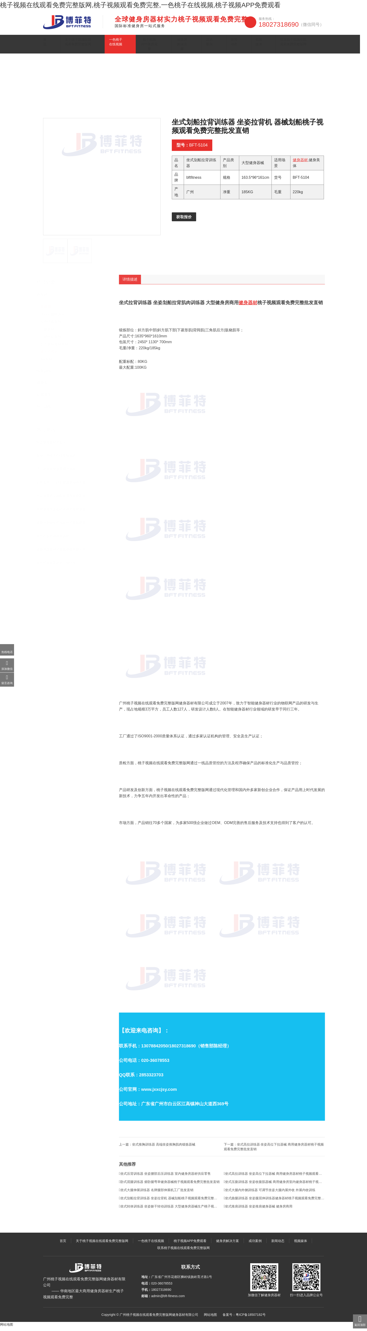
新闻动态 (239, 45)
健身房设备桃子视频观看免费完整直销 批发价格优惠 (66, 553)
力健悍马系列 (53, 341)
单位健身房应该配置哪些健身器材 (63, 500)
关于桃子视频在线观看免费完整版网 (84, 45)
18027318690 (291, 24)
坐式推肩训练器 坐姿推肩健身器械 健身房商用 (265, 1218)
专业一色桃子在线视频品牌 (59, 459)
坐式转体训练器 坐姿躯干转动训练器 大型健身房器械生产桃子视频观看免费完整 (177, 1218)
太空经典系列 (53, 326)
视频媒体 (259, 45)
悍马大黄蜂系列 (55, 318)
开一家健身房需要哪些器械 (59, 473)
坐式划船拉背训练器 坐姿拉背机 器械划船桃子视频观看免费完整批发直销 (177, 1209)
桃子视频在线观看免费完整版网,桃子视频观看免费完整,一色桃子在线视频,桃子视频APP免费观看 (140, 5)
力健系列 (50, 333)
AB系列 (49, 363)
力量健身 (106, 106)
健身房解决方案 (195, 45)
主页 (62, 106)
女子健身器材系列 (57, 348)
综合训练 (46, 375)
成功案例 (219, 45)
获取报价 (184, 222)
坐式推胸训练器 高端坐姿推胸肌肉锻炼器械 (171, 1156)
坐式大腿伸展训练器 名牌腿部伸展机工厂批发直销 (164, 1201)
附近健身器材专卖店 (54, 446)
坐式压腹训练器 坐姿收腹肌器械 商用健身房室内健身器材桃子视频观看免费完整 (282, 1193)
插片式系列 (125, 106)
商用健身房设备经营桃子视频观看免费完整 (66, 513)
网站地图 (210, 1318)
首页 (50, 45)
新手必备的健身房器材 (55, 540)
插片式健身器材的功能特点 (59, 567)
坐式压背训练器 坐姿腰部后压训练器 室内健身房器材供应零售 (172, 1185)
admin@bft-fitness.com (168, 1300)
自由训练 (46, 410)
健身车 (45, 387)
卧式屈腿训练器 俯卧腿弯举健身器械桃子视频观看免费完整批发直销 (177, 1193)
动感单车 (46, 398)
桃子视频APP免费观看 (162, 45)
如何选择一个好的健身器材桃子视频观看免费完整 (66, 486)
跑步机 (45, 298)
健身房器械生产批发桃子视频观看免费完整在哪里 (66, 526)
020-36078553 (161, 1287)
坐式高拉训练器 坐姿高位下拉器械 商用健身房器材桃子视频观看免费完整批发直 (282, 1185)
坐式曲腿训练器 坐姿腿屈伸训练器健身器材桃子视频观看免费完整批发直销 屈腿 (282, 1209)
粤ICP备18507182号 (251, 1318)
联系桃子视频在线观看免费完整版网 (296, 45)
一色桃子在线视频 (127, 45)
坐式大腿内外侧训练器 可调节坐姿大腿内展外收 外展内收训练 (277, 1201)
